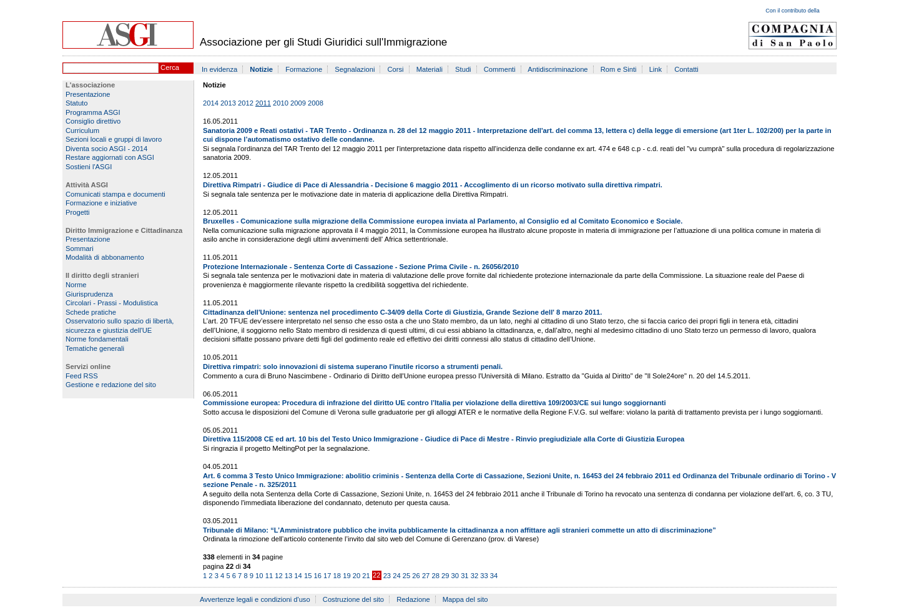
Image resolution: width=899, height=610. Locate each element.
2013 (228, 103)
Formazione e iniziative (101, 203)
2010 (280, 103)
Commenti (500, 69)
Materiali (429, 69)
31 (464, 575)
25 (406, 575)
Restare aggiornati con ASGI (110, 157)
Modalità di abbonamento (105, 257)
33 (484, 575)
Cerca (169, 67)
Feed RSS (82, 376)
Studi (463, 69)
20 (356, 575)
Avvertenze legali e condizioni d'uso (255, 599)
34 (494, 575)
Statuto (76, 103)
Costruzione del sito (353, 599)
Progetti (78, 212)
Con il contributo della (792, 10)
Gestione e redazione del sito (111, 384)
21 (366, 575)
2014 (211, 103)
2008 (315, 103)
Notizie (261, 69)
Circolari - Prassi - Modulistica (112, 303)
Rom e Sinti (619, 69)
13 (288, 575)
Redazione (413, 599)
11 (269, 575)
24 (396, 575)
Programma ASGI (93, 112)
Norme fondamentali (97, 339)
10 (259, 575)
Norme (76, 284)
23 (387, 575)
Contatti (686, 69)
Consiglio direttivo (93, 121)
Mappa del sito (465, 599)
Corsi (396, 69)
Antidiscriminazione (557, 69)
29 (445, 575)
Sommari (80, 248)
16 (317, 575)
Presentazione (88, 94)
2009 (298, 103)
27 (426, 575)
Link (655, 69)
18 (337, 575)
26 (416, 575)
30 (455, 575)
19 (346, 575)
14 (298, 575)
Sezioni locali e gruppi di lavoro (114, 139)
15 (308, 575)
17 (327, 575)
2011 (263, 103)
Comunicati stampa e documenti (115, 194)
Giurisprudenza (89, 294)
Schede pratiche (91, 312)
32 (474, 575)
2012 (245, 103)
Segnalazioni (355, 69)
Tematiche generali (95, 348)
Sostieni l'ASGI (89, 166)
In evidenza (219, 69)
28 (435, 575)
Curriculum (82, 130)
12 (278, 575)
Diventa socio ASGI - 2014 (106, 148)
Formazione (303, 69)
